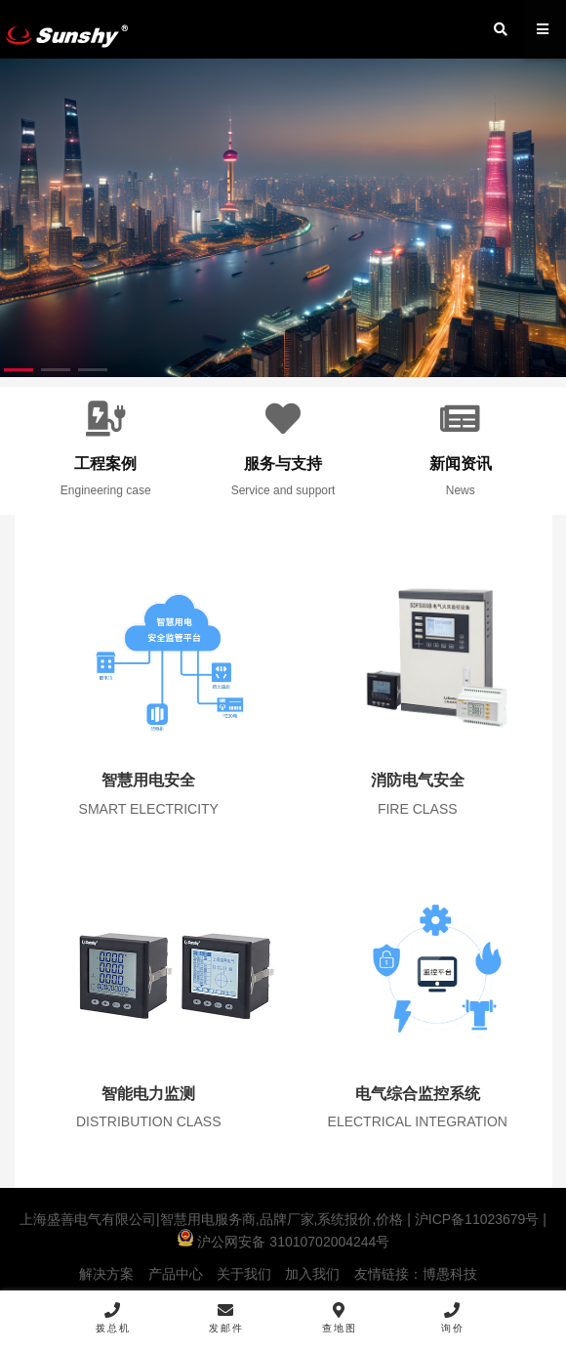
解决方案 (106, 1274)
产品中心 (175, 1274)
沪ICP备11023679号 (475, 1219)
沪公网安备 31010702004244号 (283, 1241)
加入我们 (312, 1274)
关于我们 (244, 1274)
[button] (18, 369)
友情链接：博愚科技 (415, 1274)
